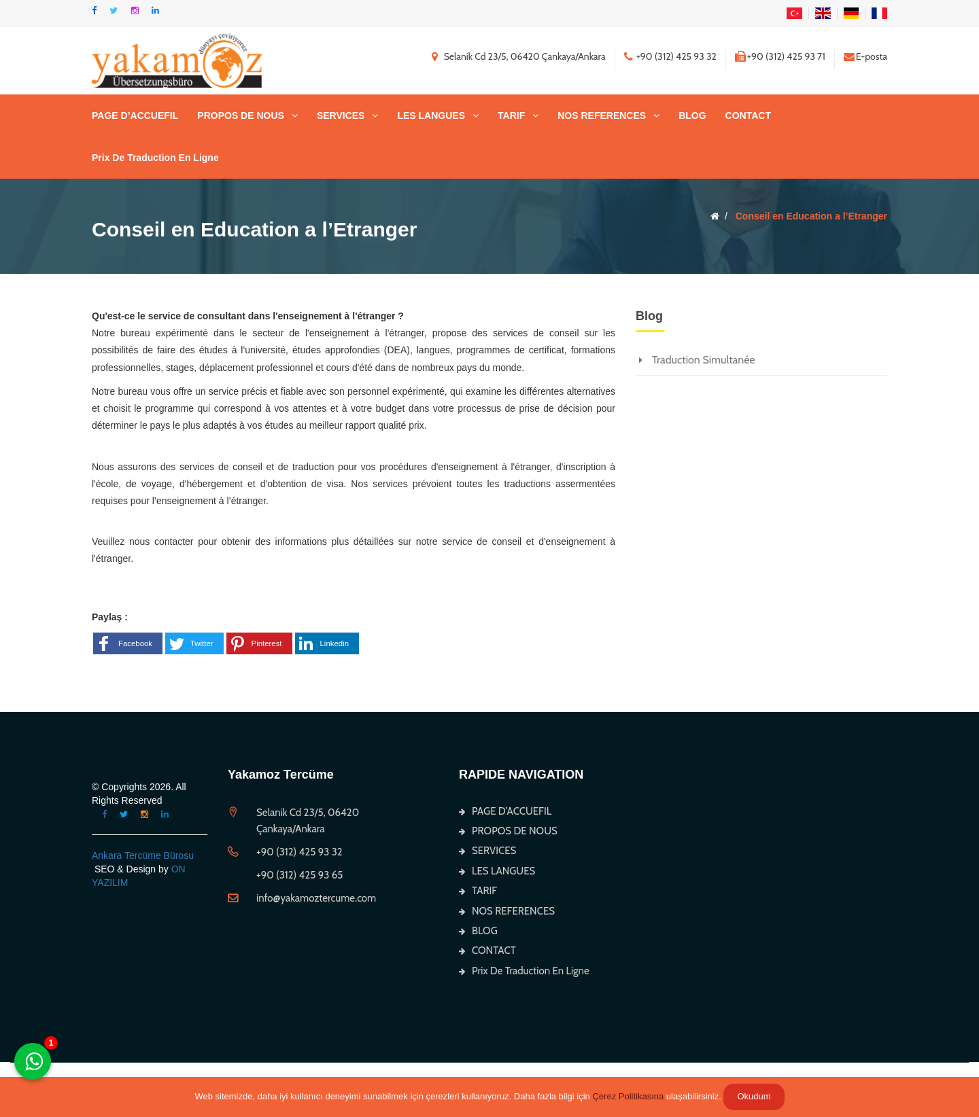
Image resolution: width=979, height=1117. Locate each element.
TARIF (511, 115)
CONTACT (748, 115)
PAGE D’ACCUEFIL (135, 115)
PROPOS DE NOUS (240, 115)
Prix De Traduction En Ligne (155, 157)
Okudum (753, 1096)
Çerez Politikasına (628, 1096)
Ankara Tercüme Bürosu (143, 855)
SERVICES (341, 115)
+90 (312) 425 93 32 (676, 56)
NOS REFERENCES (601, 115)
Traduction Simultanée (703, 359)
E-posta (871, 56)
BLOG (692, 115)
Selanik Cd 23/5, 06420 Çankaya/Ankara (525, 56)
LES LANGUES (431, 115)
